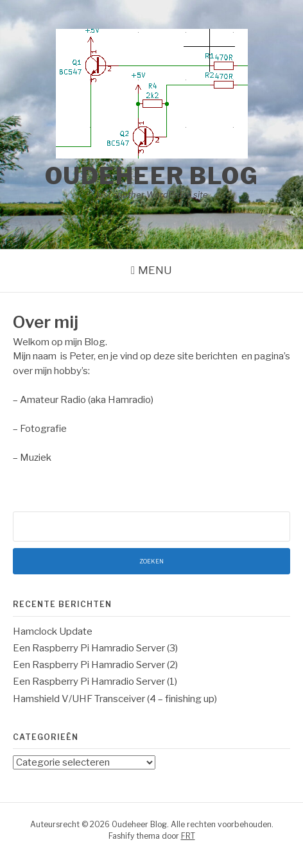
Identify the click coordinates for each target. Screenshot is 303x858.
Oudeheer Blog (152, 176)
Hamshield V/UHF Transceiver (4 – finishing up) (115, 699)
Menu (155, 270)
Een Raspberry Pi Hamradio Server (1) (95, 681)
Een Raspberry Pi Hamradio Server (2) (95, 665)
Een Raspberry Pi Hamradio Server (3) (95, 648)
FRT (188, 836)
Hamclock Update (52, 631)
